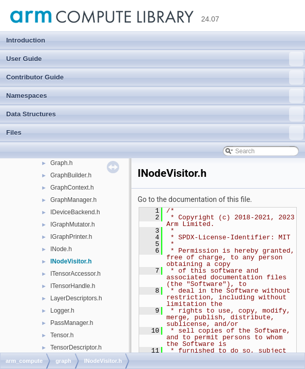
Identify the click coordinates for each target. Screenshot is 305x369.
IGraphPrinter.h (71, 236)
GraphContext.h (72, 187)
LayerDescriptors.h (76, 298)
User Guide (154, 59)
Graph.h (61, 163)
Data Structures (154, 114)
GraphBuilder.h (70, 175)
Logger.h (62, 310)
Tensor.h (61, 335)
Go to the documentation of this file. (195, 199)
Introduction (25, 40)
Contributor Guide (154, 77)
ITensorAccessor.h (75, 273)
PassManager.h (71, 322)
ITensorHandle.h (72, 286)
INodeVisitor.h (70, 261)
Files (154, 133)
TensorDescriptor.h (76, 347)
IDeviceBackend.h (75, 212)
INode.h (61, 249)
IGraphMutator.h (72, 224)
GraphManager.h (73, 199)
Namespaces (154, 96)
